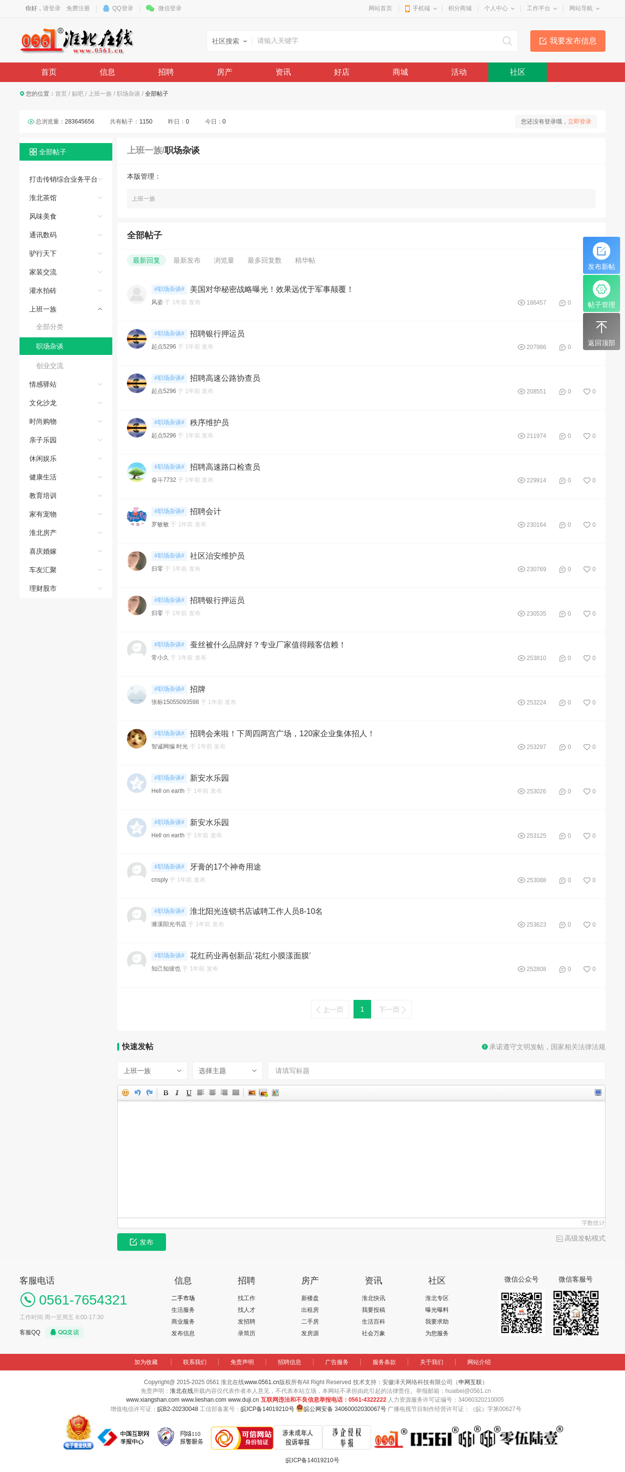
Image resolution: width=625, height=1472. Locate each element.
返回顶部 (601, 332)
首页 (49, 72)
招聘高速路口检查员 (225, 467)
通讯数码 (43, 235)
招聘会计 (205, 511)
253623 (536, 924)
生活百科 (373, 1321)
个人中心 (496, 8)
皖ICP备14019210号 (267, 1409)
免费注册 (78, 8)
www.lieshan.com (204, 1399)
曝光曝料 (437, 1309)
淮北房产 (43, 533)
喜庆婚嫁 (43, 551)
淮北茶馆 (43, 198)
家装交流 (43, 272)
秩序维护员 (209, 422)
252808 (536, 969)
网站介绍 (479, 1362)
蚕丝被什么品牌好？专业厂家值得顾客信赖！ (268, 645)
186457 (536, 302)
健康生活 (43, 477)
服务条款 (384, 1362)
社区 (517, 72)
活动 (459, 72)
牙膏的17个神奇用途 (225, 867)
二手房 (310, 1321)
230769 (536, 569)
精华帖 (305, 260)
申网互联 (470, 1382)
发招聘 (246, 1321)
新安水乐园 (209, 778)
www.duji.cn (243, 1399)
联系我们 (195, 1362)
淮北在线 (181, 1391)
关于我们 (431, 1362)
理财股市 (43, 588)
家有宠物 (43, 514)
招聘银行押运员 (217, 334)
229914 (536, 480)
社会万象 (373, 1333)
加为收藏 (146, 1362)
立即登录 (579, 121)
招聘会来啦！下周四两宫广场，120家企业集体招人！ (282, 733)
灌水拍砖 (43, 290)
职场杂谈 (128, 93)
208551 (536, 391)
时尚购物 (43, 421)
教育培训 (43, 495)
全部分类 (49, 327)
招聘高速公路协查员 (225, 378)
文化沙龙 (43, 403)
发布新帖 (601, 256)
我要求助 (437, 1321)
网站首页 (380, 8)
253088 (536, 880)
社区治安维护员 (217, 556)
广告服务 (337, 1362)
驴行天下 (43, 253)
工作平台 (538, 8)
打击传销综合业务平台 (63, 179)
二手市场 (183, 1298)
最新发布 (187, 260)
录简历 (246, 1333)
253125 (536, 835)
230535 (536, 613)
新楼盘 (310, 1298)
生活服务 (183, 1309)
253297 (536, 747)
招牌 (198, 689)
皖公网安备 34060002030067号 (345, 1409)
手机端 (421, 8)
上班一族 (100, 93)
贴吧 (77, 93)
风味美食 (43, 216)
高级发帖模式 (584, 1238)
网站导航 (581, 8)
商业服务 (183, 1321)
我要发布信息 (573, 41)
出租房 (310, 1309)
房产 (224, 72)
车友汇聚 (43, 570)
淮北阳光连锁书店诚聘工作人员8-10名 (256, 911)
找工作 (246, 1298)
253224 (536, 702)
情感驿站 (43, 384)
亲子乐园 (43, 440)
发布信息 (183, 1333)
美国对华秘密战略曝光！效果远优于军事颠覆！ (272, 289)
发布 (141, 1242)
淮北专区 (437, 1298)
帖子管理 (601, 294)
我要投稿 (373, 1309)
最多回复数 (265, 260)
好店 (342, 72)
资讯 (283, 72)
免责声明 (242, 1362)
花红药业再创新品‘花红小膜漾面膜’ (250, 956)
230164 (536, 524)
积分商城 (460, 8)
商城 (400, 72)
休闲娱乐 (43, 458)
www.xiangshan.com (152, 1399)
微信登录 (170, 8)
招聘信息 (289, 1362)
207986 (536, 347)
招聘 (166, 72)
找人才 (246, 1309)
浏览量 (224, 260)
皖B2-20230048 (177, 1409)
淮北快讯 (373, 1298)
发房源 (310, 1333)
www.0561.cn (261, 1382)
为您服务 (437, 1333)
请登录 (52, 8)
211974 (536, 436)
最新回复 (146, 260)
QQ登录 (122, 8)
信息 (107, 72)
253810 (536, 658)
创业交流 (49, 366)
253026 (536, 791)
